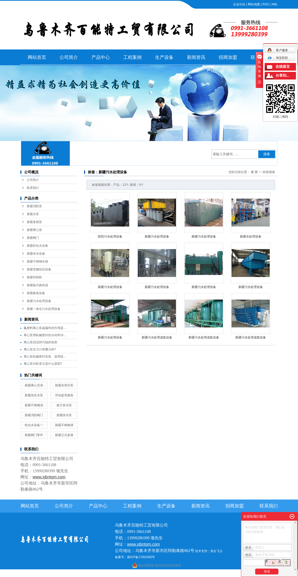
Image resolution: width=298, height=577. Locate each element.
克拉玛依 (215, 573)
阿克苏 (152, 573)
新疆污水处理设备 (39, 301)
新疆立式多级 (64, 435)
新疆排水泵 (64, 415)
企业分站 (239, 4)
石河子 (135, 573)
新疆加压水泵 (34, 395)
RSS (266, 4)
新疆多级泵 (34, 222)
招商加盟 (228, 57)
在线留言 (283, 67)
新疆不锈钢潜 (64, 425)
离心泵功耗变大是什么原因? (43, 363)
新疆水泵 (33, 214)
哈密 (171, 573)
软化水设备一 (34, 425)
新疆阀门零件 (34, 435)
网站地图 (254, 4)
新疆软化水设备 (37, 245)
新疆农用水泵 (64, 385)
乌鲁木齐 (181, 573)
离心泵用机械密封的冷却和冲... (45, 335)
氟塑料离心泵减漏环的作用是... (45, 328)
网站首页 (37, 57)
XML (274, 4)
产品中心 (100, 57)
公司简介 (69, 57)
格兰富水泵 (64, 405)
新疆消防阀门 (34, 415)
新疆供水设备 (36, 253)
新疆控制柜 (34, 277)
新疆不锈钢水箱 (37, 261)
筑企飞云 (216, 551)
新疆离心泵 (34, 230)
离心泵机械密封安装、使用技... (45, 356)
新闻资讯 (196, 57)
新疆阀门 (33, 238)
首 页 (254, 172)
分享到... (282, 75)
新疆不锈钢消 (34, 405)
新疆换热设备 (36, 293)
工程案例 (132, 57)
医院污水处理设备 (110, 236)
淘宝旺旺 (277, 58)
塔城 (205, 573)
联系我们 (33, 188)
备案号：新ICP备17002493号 (135, 557)
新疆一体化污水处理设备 (43, 309)
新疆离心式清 (34, 385)
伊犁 (198, 573)
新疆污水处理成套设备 (157, 337)
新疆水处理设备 (250, 236)
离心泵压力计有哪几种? (40, 349)
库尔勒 (162, 573)
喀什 (144, 573)
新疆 (191, 573)
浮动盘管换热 (64, 395)
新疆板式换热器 (37, 285)
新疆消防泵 (34, 206)
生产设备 (164, 57)
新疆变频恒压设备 (39, 269)
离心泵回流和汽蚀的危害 (40, 342)
